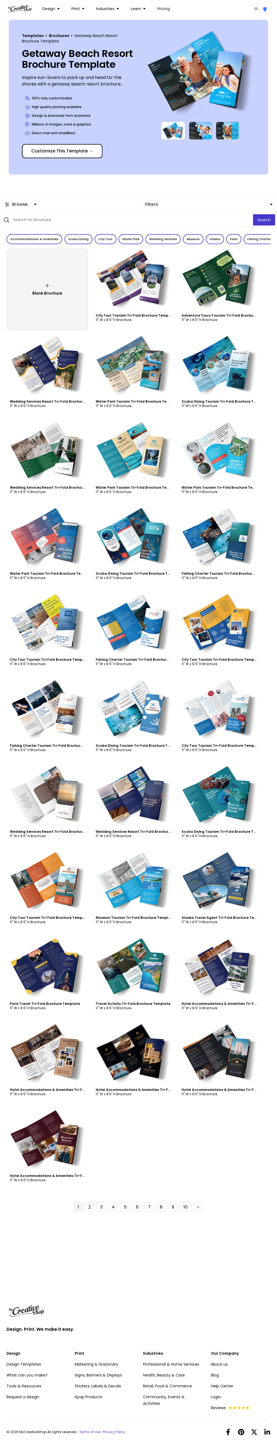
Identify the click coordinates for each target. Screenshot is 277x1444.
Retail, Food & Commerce (167, 1386)
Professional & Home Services (171, 1364)
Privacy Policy (114, 1432)
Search (264, 220)
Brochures (59, 35)
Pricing (163, 8)
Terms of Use (90, 1432)
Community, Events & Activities (164, 1400)
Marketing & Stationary (96, 1364)
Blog (215, 1375)
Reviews (230, 1408)
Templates (33, 35)
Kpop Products (88, 1397)
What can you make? (27, 1375)
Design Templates (24, 1364)
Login (216, 1397)
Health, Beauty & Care (164, 1375)
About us (219, 1364)
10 (185, 1207)
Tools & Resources (24, 1386)
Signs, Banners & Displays (98, 1375)
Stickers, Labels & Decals (98, 1386)
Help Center (222, 1386)
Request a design (23, 1397)
